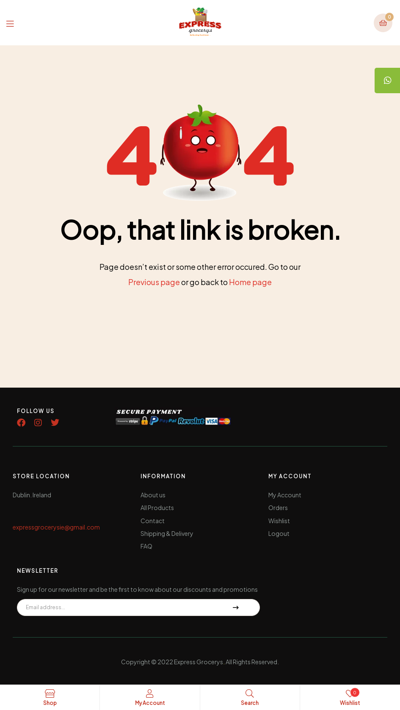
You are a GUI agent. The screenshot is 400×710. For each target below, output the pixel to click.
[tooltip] (387, 80)
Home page (250, 282)
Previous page (154, 282)
